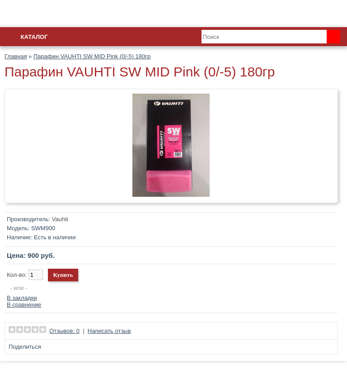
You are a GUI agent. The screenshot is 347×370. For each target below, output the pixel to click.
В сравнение (24, 304)
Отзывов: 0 (64, 330)
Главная (16, 56)
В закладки (22, 297)
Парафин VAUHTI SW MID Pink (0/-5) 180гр (91, 56)
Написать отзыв (109, 330)
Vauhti (60, 219)
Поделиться (25, 346)
